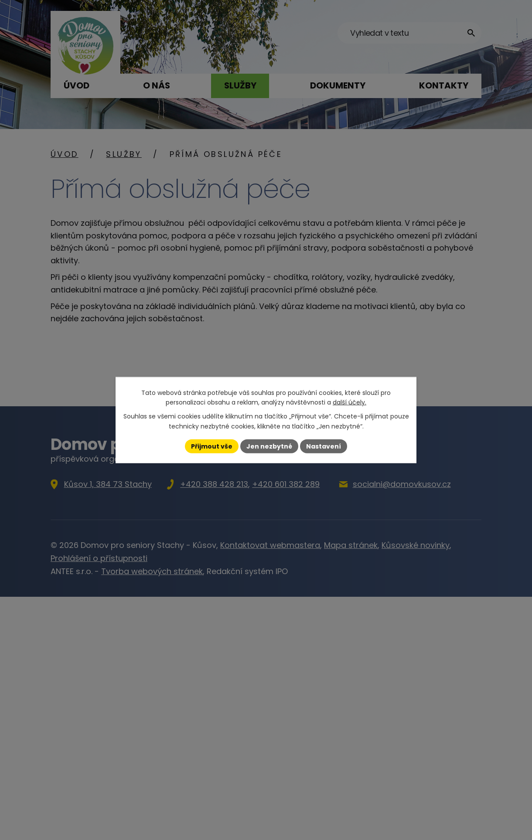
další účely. (349, 402)
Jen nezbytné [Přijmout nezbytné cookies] (269, 446)
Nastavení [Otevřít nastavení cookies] (323, 446)
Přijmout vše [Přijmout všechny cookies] (211, 446)
